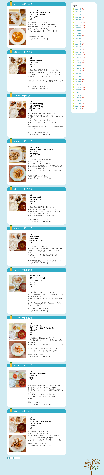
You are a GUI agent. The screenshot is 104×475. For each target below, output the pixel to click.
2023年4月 (78, 109)
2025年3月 (78, 47)
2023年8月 (78, 98)
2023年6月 (78, 103)
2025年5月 (78, 41)
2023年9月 (78, 95)
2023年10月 (78, 92)
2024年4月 (78, 76)
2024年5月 (78, 73)
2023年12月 (78, 87)
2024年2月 (78, 82)
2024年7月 (78, 68)
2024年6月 (78, 71)
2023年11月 (78, 90)
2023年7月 (78, 100)
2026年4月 (78, 12)
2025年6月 (78, 38)
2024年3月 (78, 79)
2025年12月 (78, 22)
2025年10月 (78, 28)
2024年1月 (78, 84)
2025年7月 (78, 36)
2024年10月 (78, 60)
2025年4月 (78, 44)
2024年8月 (78, 65)
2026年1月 (78, 20)
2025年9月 (78, 30)
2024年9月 (78, 63)
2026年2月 (78, 17)
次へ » (18, 458)
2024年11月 (78, 57)
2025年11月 (78, 25)
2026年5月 (78, 9)
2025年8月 (78, 33)
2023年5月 (78, 106)
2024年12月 (78, 55)
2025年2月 (78, 49)
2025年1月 (78, 52)
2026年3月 (78, 14)
